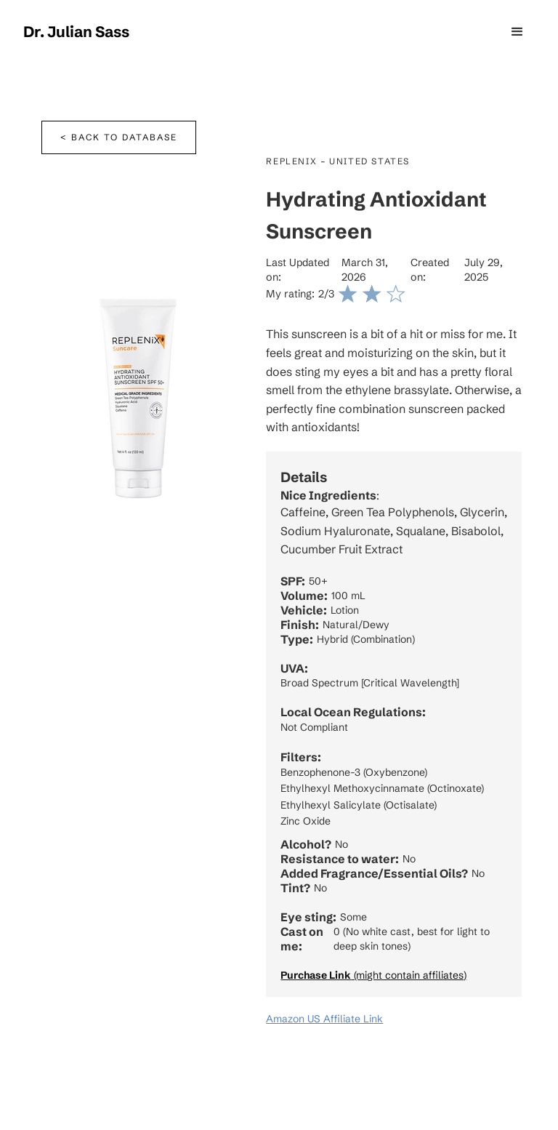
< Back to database (118, 137)
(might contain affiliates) (373, 975)
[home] (76, 32)
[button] (517, 32)
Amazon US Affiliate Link (324, 1018)
